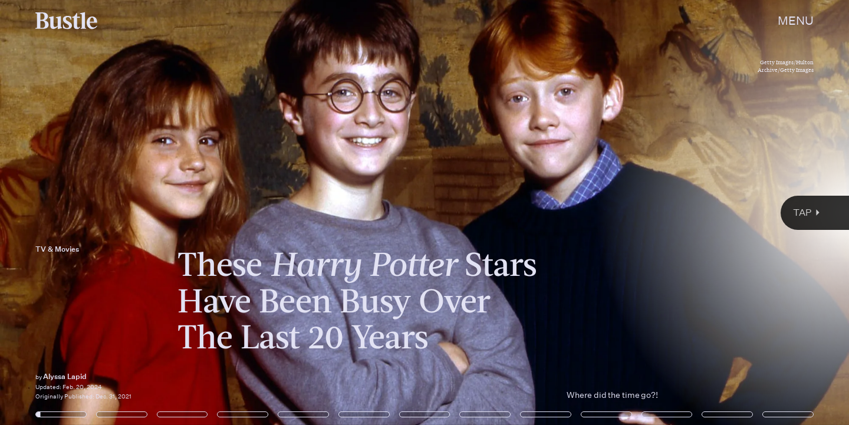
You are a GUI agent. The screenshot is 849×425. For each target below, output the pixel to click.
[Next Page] (564, 212)
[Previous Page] (140, 212)
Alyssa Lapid (65, 376)
